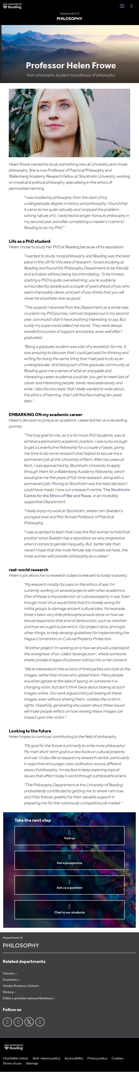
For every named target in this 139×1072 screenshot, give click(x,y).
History (8, 992)
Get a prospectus (69, 863)
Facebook (7, 1022)
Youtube (40, 1022)
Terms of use (12, 1063)
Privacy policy (97, 1058)
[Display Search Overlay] (131, 6)
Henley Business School (20, 986)
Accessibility (74, 1058)
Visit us (69, 838)
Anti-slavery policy (46, 1058)
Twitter (29, 1021)
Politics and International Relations (28, 998)
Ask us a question (69, 888)
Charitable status (15, 1058)
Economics (11, 980)
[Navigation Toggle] (122, 6)
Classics (9, 973)
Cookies (118, 1058)
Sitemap (32, 1063)
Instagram (18, 1022)
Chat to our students (69, 912)
